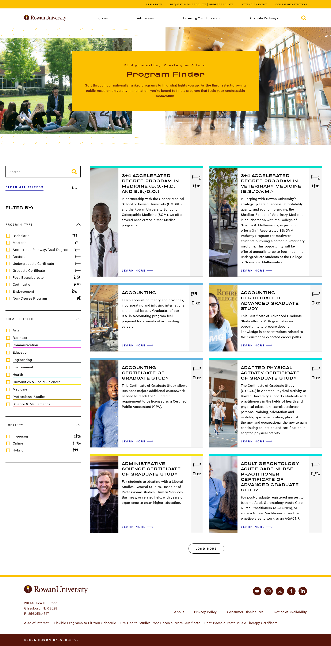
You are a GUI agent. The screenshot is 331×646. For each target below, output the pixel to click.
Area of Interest (43, 319)
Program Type (43, 224)
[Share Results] (76, 187)
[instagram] (268, 591)
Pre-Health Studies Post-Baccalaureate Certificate (160, 622)
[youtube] (257, 591)
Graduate (199, 4)
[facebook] (291, 591)
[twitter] (280, 591)
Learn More (137, 270)
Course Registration (291, 4)
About (179, 611)
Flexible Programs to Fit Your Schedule (85, 622)
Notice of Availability (290, 611)
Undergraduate (221, 4)
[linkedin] (302, 591)
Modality (43, 425)
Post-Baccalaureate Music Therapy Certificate (240, 622)
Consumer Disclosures (245, 611)
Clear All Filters (24, 187)
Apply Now (154, 4)
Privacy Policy (205, 611)
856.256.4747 (38, 613)
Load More (206, 548)
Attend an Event (254, 4)
